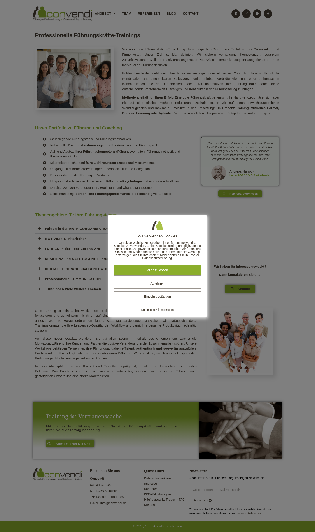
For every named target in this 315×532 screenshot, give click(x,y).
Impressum (167, 309)
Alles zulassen (157, 270)
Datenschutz (149, 309)
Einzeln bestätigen (157, 296)
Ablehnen (157, 283)
